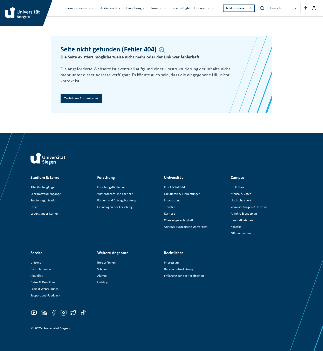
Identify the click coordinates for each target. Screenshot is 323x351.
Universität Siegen (56, 328)
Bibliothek (237, 187)
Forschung (134, 8)
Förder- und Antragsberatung (116, 200)
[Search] (262, 8)
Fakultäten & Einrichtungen (182, 194)
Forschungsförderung (111, 187)
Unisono (35, 262)
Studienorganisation (43, 200)
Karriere (169, 213)
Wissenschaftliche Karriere (115, 194)
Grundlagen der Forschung (115, 207)
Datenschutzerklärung (178, 269)
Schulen (102, 269)
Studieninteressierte (76, 8)
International (172, 200)
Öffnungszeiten (241, 233)
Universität (202, 8)
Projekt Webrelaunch (44, 289)
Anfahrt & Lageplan (244, 213)
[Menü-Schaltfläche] (314, 8)
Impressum (171, 262)
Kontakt (236, 227)
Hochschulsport (241, 200)
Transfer (156, 8)
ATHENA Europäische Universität (185, 227)
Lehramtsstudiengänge (45, 194)
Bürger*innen (106, 262)
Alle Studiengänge (42, 187)
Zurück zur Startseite (79, 98)
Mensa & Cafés (241, 194)
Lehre (34, 207)
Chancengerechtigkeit (178, 220)
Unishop (102, 282)
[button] (305, 8)
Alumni (102, 276)
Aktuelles (36, 276)
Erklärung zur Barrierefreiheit (184, 276)
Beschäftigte (181, 8)
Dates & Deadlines (42, 282)
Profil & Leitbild (174, 187)
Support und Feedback (45, 295)
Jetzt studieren (236, 8)
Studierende (108, 8)
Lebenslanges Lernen (44, 213)
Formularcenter (40, 269)
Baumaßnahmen (242, 220)
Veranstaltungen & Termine (249, 207)
